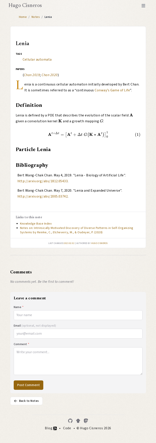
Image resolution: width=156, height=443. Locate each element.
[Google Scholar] (78, 421)
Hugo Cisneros (25, 5)
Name (19, 307)
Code (67, 428)
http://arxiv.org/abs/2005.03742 (42, 196)
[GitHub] (70, 421)
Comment (21, 344)
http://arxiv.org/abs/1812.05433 (42, 181)
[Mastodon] (86, 421)
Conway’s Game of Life (112, 90)
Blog (51, 428)
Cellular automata (37, 59)
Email (35, 326)
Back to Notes (26, 401)
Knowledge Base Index (36, 224)
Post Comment (28, 385)
